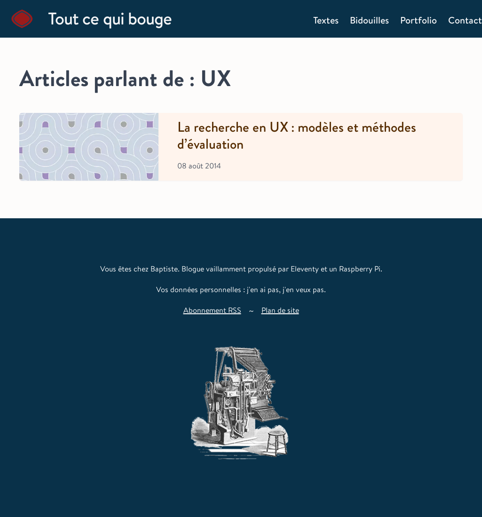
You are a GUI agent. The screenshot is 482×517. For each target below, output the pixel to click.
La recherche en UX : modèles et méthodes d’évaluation (296, 136)
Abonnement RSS (212, 310)
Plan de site (280, 310)
